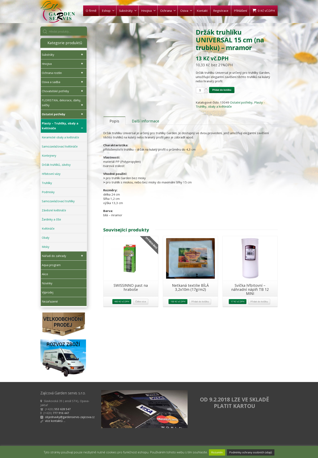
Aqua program (51, 265)
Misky (45, 247)
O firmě (91, 11)
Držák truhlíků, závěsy (56, 165)
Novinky (47, 283)
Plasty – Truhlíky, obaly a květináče (63, 126)
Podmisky (48, 192)
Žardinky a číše (51, 219)
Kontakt (202, 11)
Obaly (45, 238)
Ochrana (168, 11)
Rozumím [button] (217, 452)
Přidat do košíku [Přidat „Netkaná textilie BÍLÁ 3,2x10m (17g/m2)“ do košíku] (200, 305)
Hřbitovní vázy (51, 174)
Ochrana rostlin (63, 73)
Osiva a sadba (63, 82)
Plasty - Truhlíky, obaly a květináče (230, 104)
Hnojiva (148, 11)
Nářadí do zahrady (63, 256)
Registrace (220, 11)
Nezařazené (50, 301)
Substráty (128, 11)
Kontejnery (49, 155)
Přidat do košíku (221, 90)
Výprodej (47, 292)
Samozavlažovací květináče (60, 146)
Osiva (186, 11)
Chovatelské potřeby (63, 91)
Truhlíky (47, 183)
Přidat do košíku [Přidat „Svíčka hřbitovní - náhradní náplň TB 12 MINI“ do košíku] (259, 305)
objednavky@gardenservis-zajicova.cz (70, 417)
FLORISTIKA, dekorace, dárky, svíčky (63, 103)
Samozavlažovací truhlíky (58, 201)
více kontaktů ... (55, 421)
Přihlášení (240, 11)
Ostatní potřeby (241, 102)
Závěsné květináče (54, 210)
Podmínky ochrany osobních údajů (250, 452)
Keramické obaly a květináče (60, 137)
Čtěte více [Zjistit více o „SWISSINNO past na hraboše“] (140, 305)
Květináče (48, 228)
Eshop (108, 11)
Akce (45, 274)
